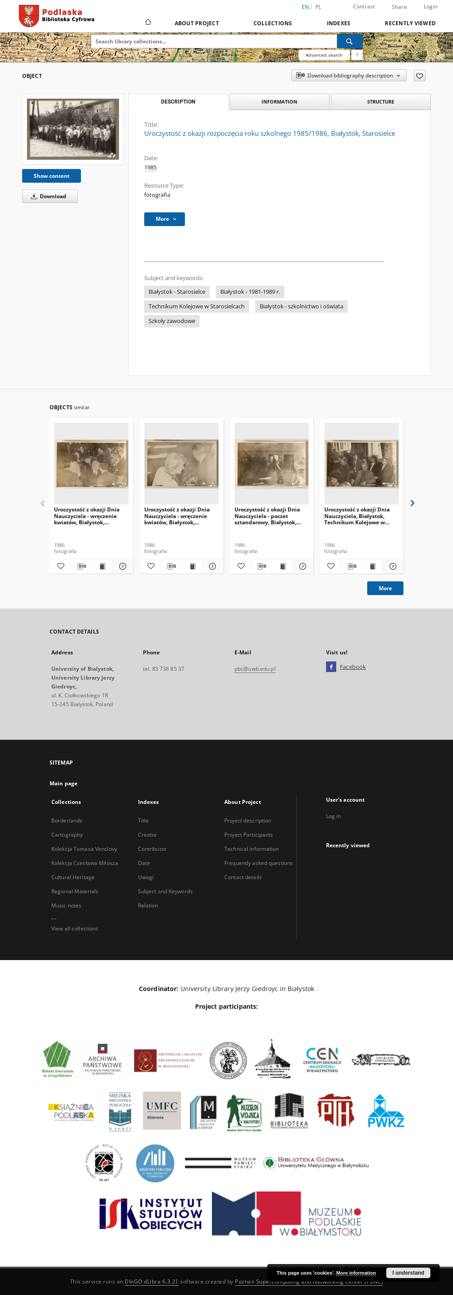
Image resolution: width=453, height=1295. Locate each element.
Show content (51, 176)
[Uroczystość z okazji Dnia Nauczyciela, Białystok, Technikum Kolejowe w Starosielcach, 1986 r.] (362, 464)
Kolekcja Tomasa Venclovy (84, 849)
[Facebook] (331, 667)
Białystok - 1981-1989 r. (250, 292)
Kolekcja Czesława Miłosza (84, 863)
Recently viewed (410, 23)
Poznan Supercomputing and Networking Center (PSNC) (309, 1281)
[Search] (350, 41)
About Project (197, 23)
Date (144, 863)
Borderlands (66, 820)
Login (431, 6)
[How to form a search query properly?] (357, 55)
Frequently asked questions (258, 863)
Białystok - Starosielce (177, 292)
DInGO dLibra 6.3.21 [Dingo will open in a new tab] (152, 1281)
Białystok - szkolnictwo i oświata (301, 306)
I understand (408, 1273)
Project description (247, 820)
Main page (63, 783)
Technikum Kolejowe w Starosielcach (197, 306)
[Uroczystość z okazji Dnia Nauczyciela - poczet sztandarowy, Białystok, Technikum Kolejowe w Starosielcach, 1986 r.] (272, 464)
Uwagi (146, 877)
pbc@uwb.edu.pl (255, 668)
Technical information (251, 849)
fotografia (157, 195)
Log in (333, 816)
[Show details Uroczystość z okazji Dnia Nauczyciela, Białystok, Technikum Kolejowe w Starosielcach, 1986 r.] (392, 566)
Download (47, 196)
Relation (148, 905)
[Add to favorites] (420, 75)
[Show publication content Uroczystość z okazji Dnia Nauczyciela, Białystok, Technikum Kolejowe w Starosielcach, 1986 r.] (372, 566)
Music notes (66, 905)
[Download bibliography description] (80, 566)
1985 (150, 167)
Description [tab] (178, 102)
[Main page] (147, 23)
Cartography (67, 834)
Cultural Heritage (73, 877)
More (385, 588)
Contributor (152, 849)
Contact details (243, 877)
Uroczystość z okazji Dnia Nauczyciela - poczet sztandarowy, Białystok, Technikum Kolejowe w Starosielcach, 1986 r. (267, 516)
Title (143, 820)
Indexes (339, 23)
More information (356, 1273)
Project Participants (248, 834)
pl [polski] (318, 7)
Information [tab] (279, 101)
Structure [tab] (380, 101)
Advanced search (324, 55)
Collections (272, 23)
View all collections (74, 928)
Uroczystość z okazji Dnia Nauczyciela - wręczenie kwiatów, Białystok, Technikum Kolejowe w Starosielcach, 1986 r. (86, 516)
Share (399, 7)
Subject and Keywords (165, 891)
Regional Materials (74, 891)
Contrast (364, 6)
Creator (147, 834)
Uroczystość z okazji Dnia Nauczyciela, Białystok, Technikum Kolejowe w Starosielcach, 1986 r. (357, 516)
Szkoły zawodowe (172, 321)
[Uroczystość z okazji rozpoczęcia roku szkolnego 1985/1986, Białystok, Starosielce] (73, 129)
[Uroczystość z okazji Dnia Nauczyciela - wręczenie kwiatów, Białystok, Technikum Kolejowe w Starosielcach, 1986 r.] (91, 464)
